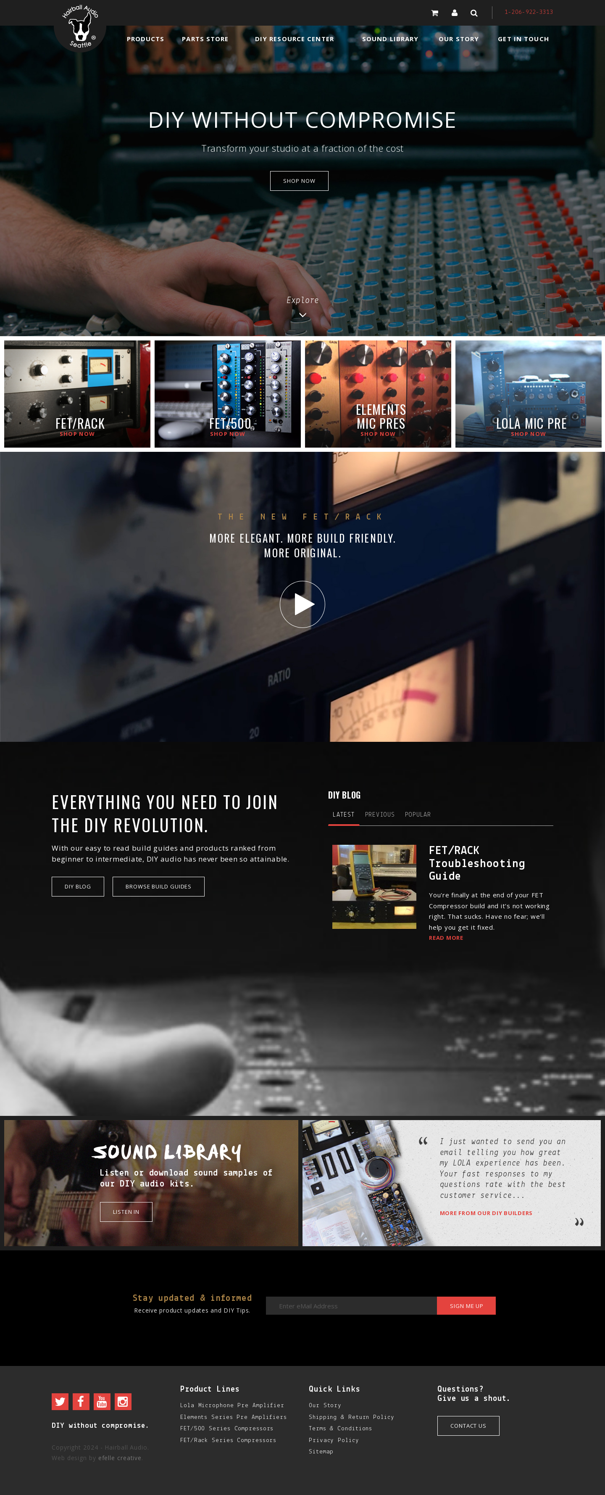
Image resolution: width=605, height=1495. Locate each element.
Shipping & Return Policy (352, 1417)
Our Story (459, 38)
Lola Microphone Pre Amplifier (232, 1406)
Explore (303, 307)
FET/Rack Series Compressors (228, 1440)
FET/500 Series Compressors (227, 1429)
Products (146, 38)
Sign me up (467, 1306)
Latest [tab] (344, 815)
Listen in (126, 1212)
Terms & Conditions (340, 1429)
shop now (299, 181)
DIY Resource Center (294, 38)
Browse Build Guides (159, 886)
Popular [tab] (418, 815)
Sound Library (390, 38)
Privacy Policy (334, 1440)
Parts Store (205, 38)
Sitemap (321, 1452)
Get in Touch (523, 38)
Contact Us (468, 1425)
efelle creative (120, 1458)
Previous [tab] (380, 815)
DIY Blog (78, 886)
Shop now (77, 434)
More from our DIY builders (486, 1213)
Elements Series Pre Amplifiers (233, 1417)
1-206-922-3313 (529, 12)
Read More (446, 937)
